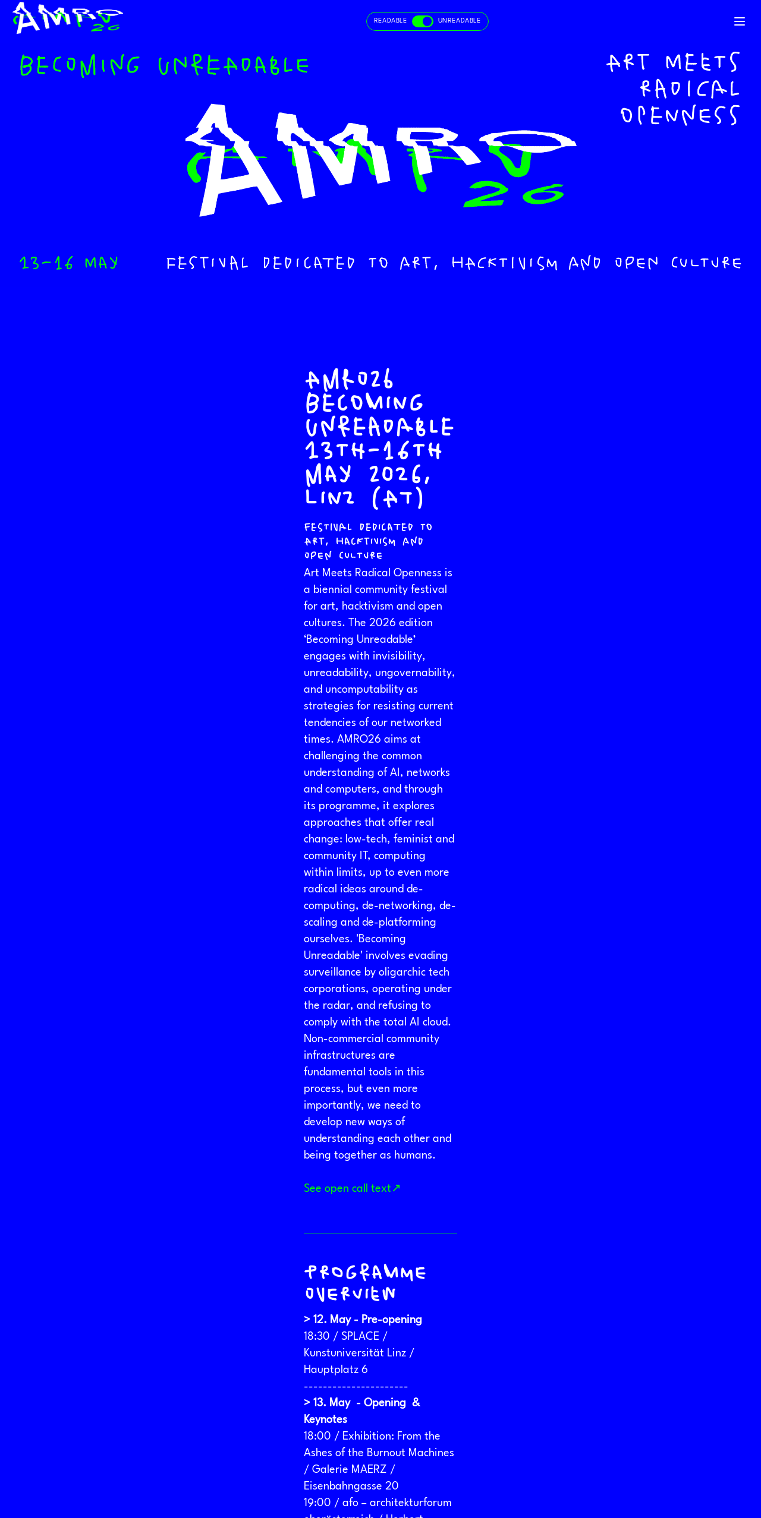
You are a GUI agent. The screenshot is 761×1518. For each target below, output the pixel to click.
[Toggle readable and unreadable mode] (427, 21)
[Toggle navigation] (739, 21)
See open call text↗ (352, 1189)
